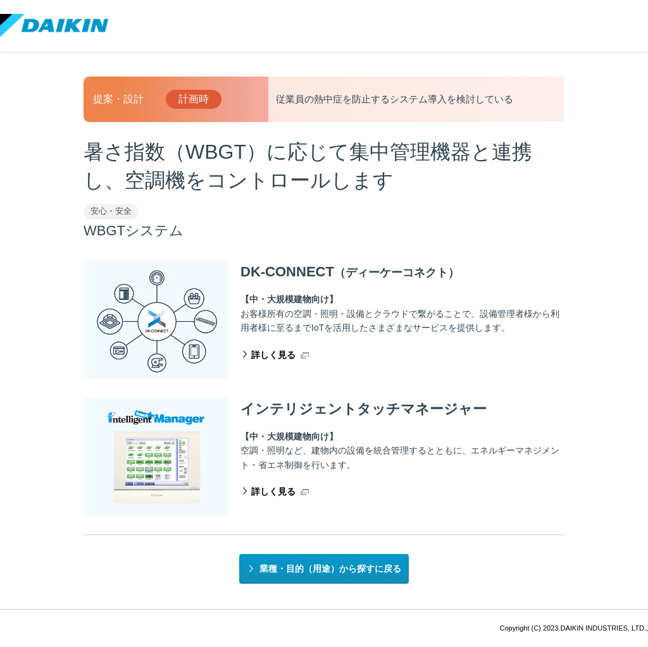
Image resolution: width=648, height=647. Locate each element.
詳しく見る (273, 355)
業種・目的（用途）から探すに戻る (330, 569)
